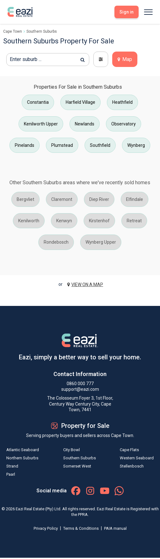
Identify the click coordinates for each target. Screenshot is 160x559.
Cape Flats (129, 449)
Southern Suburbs (41, 31)
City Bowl (71, 449)
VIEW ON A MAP (85, 284)
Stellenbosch (132, 466)
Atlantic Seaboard (22, 449)
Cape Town (12, 31)
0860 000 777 (80, 383)
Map (125, 59)
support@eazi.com (80, 389)
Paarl (10, 474)
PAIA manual (115, 528)
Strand (12, 466)
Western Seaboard (137, 458)
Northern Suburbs (22, 458)
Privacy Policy (46, 528)
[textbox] (47, 59)
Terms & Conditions (81, 528)
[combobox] (47, 59)
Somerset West (77, 466)
